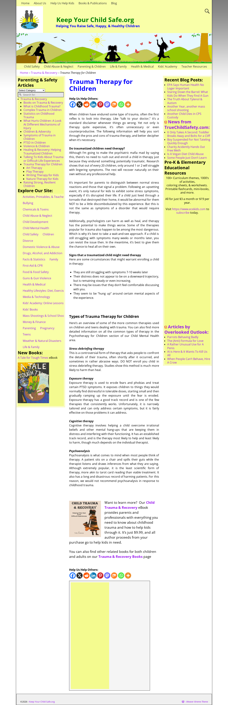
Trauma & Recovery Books (120, 556)
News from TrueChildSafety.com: (187, 124)
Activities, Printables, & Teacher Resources (51, 197)
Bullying (28, 203)
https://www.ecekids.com (189, 209)
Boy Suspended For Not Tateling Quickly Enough (188, 141)
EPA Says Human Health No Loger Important (185, 86)
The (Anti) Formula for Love (185, 341)
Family (54, 259)
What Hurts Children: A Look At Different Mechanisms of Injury (42, 124)
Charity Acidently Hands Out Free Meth (186, 148)
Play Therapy (35, 171)
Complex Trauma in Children (42, 110)
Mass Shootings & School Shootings (47, 316)
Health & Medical (142, 66)
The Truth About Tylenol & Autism (184, 101)
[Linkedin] (93, 104)
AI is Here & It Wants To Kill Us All (187, 353)
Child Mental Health (36, 228)
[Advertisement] (90, 635)
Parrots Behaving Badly (182, 337)
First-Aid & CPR (33, 266)
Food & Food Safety (36, 272)
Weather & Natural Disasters (42, 341)
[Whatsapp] (121, 104)
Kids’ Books (30, 309)
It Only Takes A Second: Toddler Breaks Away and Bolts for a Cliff (188, 134)
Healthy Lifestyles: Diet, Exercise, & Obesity (51, 291)
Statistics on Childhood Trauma (38, 115)
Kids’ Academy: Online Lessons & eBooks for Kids (55, 303)
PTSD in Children (34, 143)
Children (48, 234)
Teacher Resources (194, 66)
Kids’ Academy (167, 66)
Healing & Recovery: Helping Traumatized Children (42, 151)
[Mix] (114, 104)
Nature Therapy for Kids (42, 179)
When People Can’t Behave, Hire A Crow (188, 360)
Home (25, 3)
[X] (79, 104)
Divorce (28, 241)
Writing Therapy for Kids (42, 175)
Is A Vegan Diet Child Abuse (185, 154)
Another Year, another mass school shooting (186, 108)
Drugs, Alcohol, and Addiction (42, 253)
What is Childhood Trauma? (41, 106)
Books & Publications (93, 3)
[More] (128, 104)
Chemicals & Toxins (36, 209)
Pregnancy (47, 328)
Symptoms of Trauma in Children (39, 137)
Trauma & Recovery (44, 73)
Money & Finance (34, 322)
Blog (114, 3)
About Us (40, 3)
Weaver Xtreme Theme (197, 701)
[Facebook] (72, 104)
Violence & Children (36, 146)
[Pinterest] (100, 104)
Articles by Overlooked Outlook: (186, 329)
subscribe (182, 213)
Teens (27, 334)
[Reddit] (86, 104)
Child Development (35, 222)
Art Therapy (34, 168)
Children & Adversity (37, 131)
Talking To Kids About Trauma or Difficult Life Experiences (43, 158)
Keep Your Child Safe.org (95, 19)
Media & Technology (36, 297)
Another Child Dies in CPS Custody (184, 115)
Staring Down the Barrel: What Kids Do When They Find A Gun (187, 93)
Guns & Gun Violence (37, 278)
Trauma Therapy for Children (42, 164)
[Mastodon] (107, 104)
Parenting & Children (92, 66)
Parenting (29, 328)
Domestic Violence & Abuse (41, 247)
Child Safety (32, 66)
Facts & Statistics (34, 259)
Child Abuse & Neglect (58, 66)
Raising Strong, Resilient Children (39, 184)
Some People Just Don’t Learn (187, 158)
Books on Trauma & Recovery (43, 103)
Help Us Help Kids (62, 3)
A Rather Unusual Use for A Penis (185, 346)
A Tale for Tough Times (33, 358)
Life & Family (118, 66)
